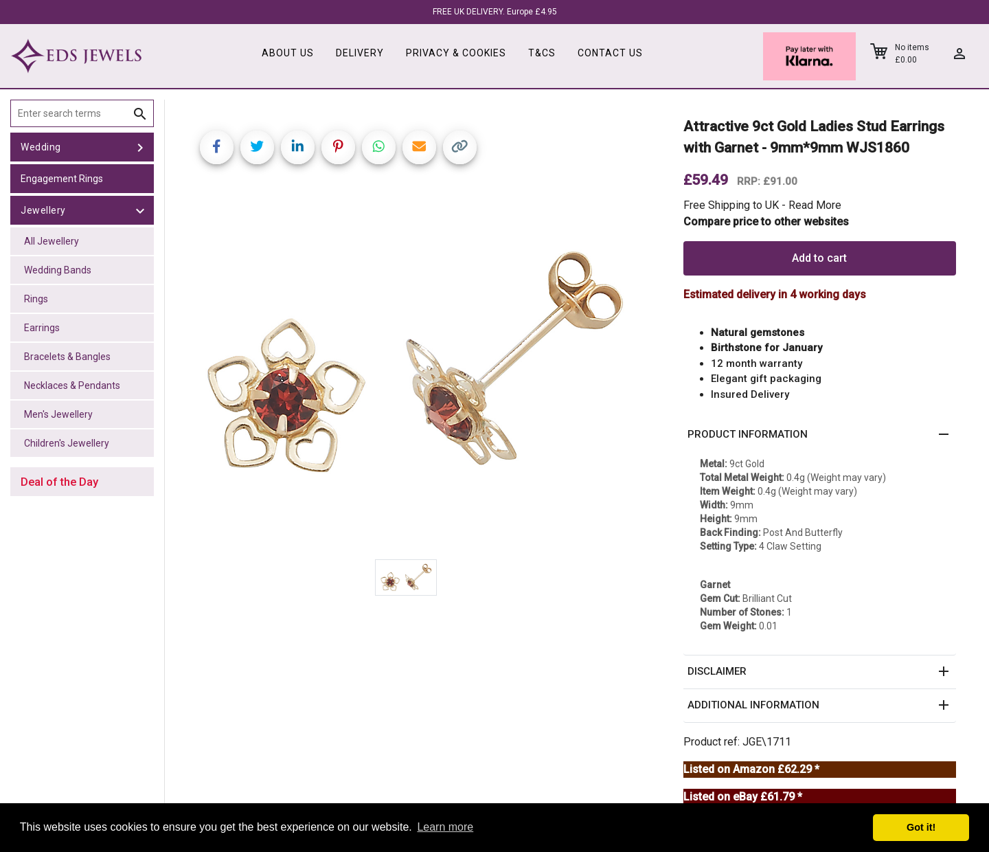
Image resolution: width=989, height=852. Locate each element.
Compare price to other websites (766, 221)
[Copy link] (460, 147)
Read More (814, 205)
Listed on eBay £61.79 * (742, 796)
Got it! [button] (921, 827)
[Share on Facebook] (217, 147)
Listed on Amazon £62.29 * (751, 769)
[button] (819, 435)
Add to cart (819, 258)
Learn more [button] (445, 827)
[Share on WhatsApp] (379, 147)
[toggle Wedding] (140, 147)
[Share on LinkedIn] (298, 147)
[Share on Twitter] (257, 147)
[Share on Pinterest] (338, 147)
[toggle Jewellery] (140, 210)
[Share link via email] (419, 147)
